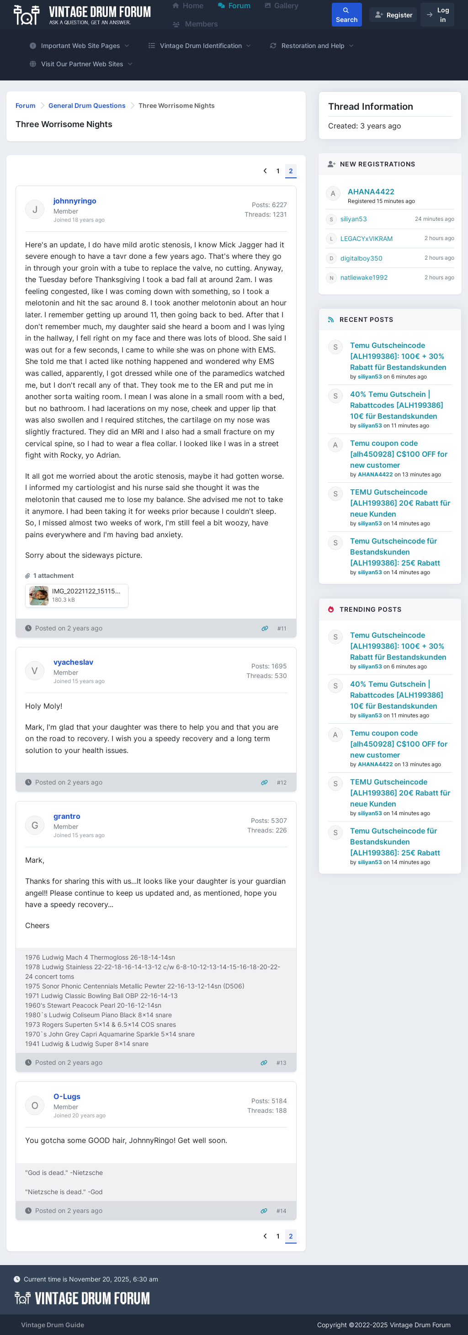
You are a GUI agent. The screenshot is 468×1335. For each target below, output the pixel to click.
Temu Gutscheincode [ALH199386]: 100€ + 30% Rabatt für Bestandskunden (398, 356)
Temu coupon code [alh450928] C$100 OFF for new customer (398, 454)
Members (195, 23)
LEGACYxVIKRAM (366, 238)
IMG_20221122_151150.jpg (91, 591)
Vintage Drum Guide (52, 1325)
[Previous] (265, 171)
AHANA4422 (371, 191)
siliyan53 (353, 219)
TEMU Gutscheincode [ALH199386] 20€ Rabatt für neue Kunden (400, 502)
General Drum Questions (87, 105)
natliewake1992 (364, 277)
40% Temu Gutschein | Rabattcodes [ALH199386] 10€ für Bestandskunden (396, 405)
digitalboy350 (361, 258)
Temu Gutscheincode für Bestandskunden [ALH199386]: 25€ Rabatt (395, 551)
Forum (26, 105)
